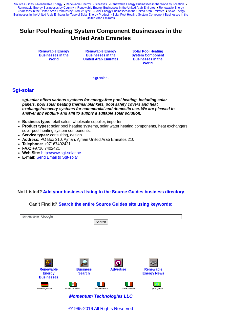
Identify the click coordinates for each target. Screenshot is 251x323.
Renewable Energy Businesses (86, 4)
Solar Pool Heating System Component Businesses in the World (148, 57)
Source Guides (24, 4)
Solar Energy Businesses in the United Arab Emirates (129, 11)
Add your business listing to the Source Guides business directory (113, 191)
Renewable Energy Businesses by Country (46, 7)
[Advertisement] (102, 175)
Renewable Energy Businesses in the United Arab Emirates (116, 7)
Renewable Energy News (153, 268)
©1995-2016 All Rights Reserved (100, 308)
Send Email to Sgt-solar (57, 157)
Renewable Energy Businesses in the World (53, 55)
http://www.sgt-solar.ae (61, 153)
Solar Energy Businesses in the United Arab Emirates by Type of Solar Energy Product (99, 12)
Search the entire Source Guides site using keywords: (115, 204)
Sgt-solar (100, 78)
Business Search (84, 268)
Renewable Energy (49, 4)
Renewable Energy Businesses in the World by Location (147, 4)
